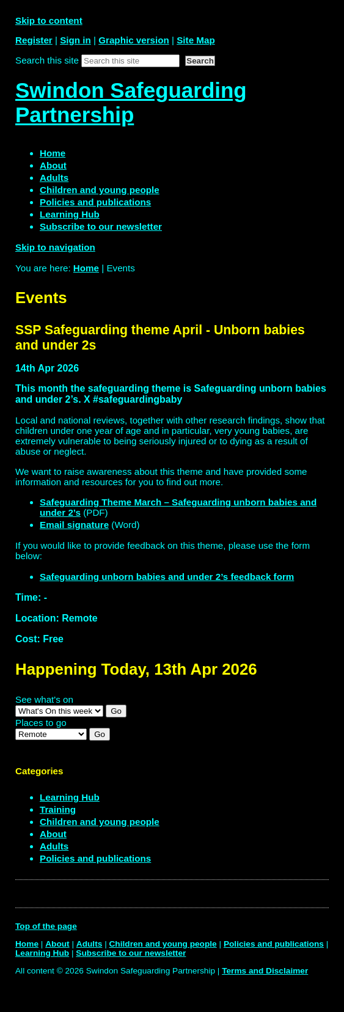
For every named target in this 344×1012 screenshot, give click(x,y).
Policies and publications (95, 858)
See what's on (44, 699)
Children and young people (99, 821)
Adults (54, 846)
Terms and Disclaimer (265, 970)
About (53, 834)
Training (58, 809)
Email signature (74, 524)
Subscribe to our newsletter (131, 953)
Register (34, 40)
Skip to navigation (55, 247)
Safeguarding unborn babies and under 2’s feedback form (167, 576)
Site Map (195, 40)
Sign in (75, 40)
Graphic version (133, 40)
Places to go (41, 722)
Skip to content (48, 20)
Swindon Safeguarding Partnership (131, 102)
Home (86, 268)
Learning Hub (70, 797)
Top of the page (46, 926)
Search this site (47, 60)
